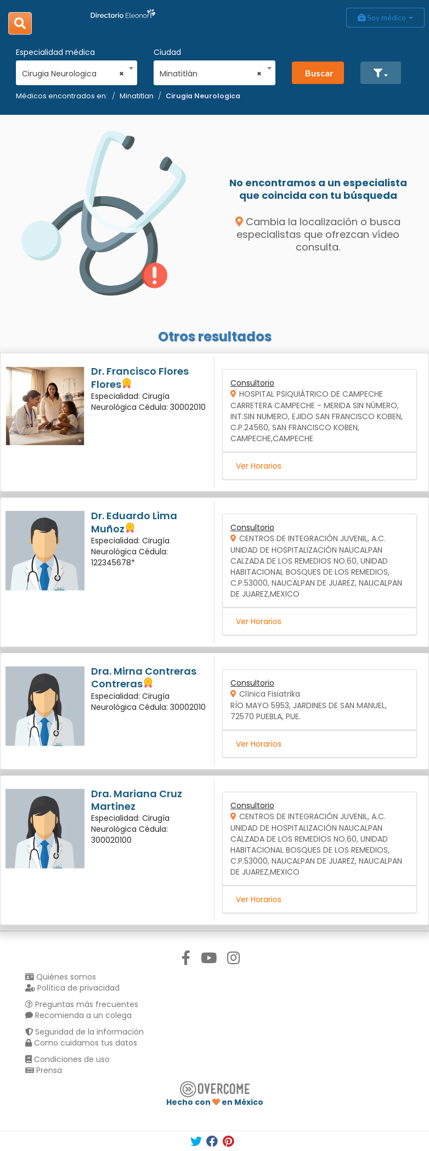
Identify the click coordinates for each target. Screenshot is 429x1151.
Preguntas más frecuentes (81, 1004)
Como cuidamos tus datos (81, 1042)
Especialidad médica (55, 52)
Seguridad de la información (84, 1031)
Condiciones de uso (67, 1059)
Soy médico (385, 17)
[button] (380, 73)
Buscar (319, 73)
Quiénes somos (60, 976)
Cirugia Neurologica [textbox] (73, 73)
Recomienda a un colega (78, 1015)
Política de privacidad (72, 987)
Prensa (43, 1070)
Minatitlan (137, 96)
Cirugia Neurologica (203, 96)
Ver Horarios (258, 465)
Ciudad (167, 52)
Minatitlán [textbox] (211, 73)
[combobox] (73, 71)
